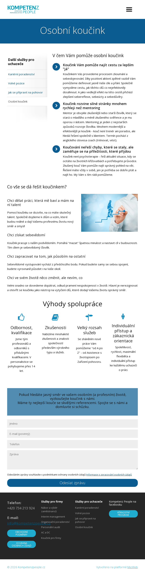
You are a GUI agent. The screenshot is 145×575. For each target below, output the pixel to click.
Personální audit (50, 527)
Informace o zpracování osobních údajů (109, 474)
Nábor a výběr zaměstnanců (49, 509)
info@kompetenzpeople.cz (29, 523)
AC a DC (45, 532)
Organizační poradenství (55, 522)
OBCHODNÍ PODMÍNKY (21, 533)
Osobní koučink (17, 101)
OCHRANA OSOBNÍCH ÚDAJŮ (21, 544)
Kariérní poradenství (21, 74)
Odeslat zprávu (72, 482)
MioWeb (132, 567)
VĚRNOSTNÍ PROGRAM (123, 514)
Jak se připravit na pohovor (25, 92)
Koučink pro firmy (51, 538)
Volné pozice (16, 83)
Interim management (53, 516)
